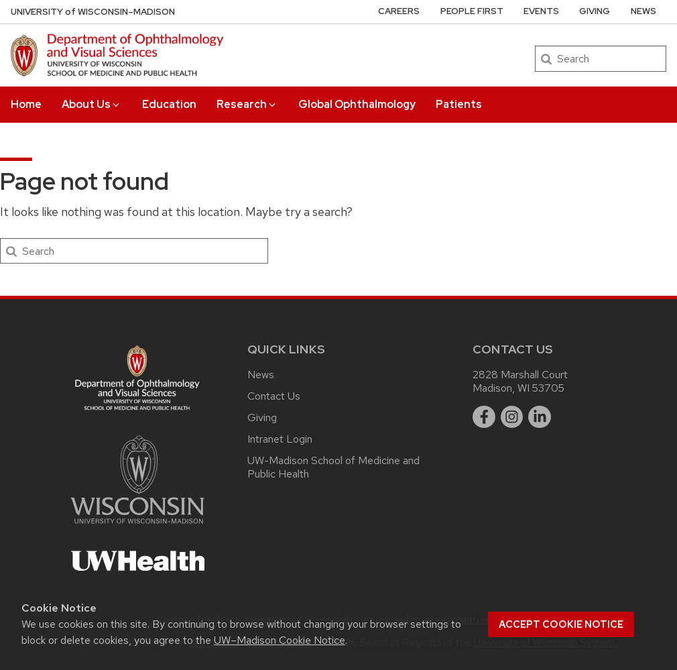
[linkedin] (539, 417)
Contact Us (273, 396)
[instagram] (512, 417)
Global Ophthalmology (357, 104)
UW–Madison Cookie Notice (279, 640)
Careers (399, 11)
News (643, 11)
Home (26, 104)
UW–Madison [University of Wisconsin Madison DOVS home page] (93, 11)
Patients (459, 104)
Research (247, 104)
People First (471, 11)
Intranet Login (279, 439)
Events (541, 11)
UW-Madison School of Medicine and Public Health (333, 467)
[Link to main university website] (137, 526)
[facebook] (484, 417)
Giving (594, 11)
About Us (91, 104)
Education (169, 104)
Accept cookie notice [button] (561, 624)
